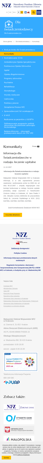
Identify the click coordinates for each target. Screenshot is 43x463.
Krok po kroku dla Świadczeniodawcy (19, 50)
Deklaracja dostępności (20, 248)
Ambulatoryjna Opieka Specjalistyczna (19, 62)
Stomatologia (9, 91)
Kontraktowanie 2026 (13, 58)
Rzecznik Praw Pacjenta (12, 293)
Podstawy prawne (11, 103)
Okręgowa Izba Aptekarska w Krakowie (16, 303)
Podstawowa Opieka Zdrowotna (17, 66)
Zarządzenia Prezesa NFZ (14, 107)
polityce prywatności (23, 455)
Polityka (20, 253)
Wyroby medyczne (12, 95)
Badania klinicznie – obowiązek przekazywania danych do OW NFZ (18, 132)
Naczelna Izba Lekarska (11, 296)
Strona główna (7, 41)
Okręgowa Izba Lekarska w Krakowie (16, 298)
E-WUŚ (7, 115)
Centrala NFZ (8, 286)
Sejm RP (6, 291)
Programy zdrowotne (13, 78)
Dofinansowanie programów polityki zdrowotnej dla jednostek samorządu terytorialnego (19, 125)
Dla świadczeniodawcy (23, 41)
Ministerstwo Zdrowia (11, 288)
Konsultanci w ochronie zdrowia (14, 306)
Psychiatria (8, 82)
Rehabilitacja (9, 86)
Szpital (6, 70)
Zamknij (7, 458)
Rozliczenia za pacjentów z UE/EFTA (19, 119)
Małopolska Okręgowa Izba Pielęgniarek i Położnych (21, 301)
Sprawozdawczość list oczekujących (18, 111)
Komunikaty (35, 41)
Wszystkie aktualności (13, 215)
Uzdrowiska (9, 99)
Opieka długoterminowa (14, 74)
